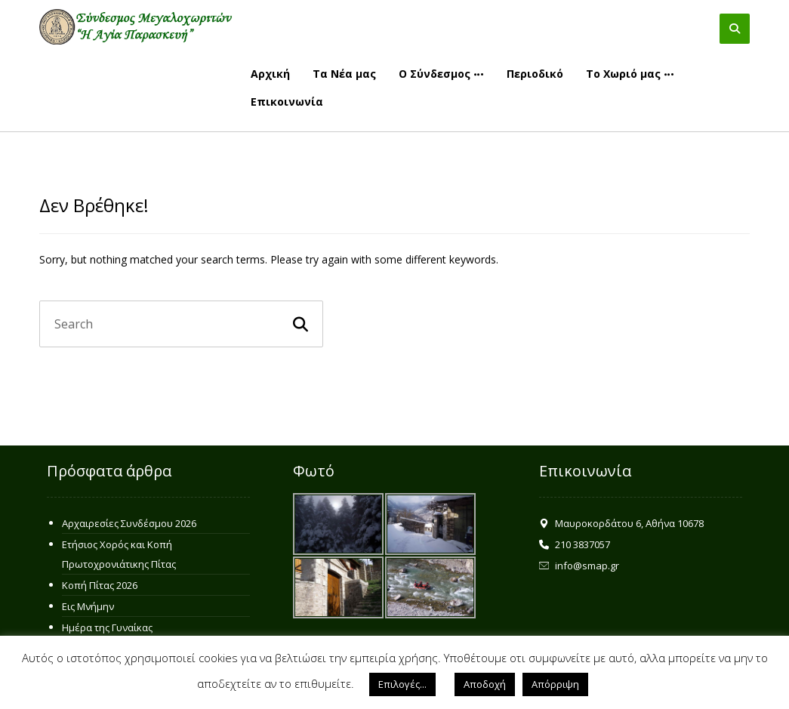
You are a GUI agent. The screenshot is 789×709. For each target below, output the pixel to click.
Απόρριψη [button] (555, 684)
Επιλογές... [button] (402, 684)
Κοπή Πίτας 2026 (99, 585)
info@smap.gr (579, 565)
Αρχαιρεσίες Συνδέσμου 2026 (129, 523)
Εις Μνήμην (88, 606)
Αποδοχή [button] (485, 684)
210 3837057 (574, 544)
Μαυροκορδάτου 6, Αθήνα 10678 (621, 523)
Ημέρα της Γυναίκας (107, 627)
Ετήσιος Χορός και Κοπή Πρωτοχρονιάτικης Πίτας (119, 554)
